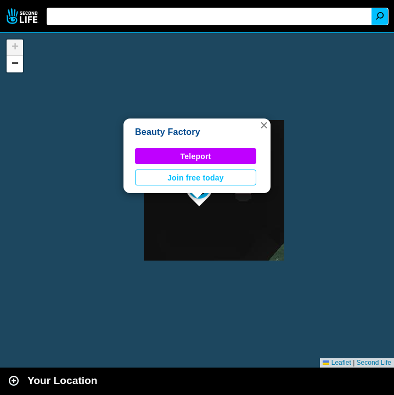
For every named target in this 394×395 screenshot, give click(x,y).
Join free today (195, 177)
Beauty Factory (167, 132)
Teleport (196, 156)
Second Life (23, 16)
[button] (264, 125)
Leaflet (337, 362)
